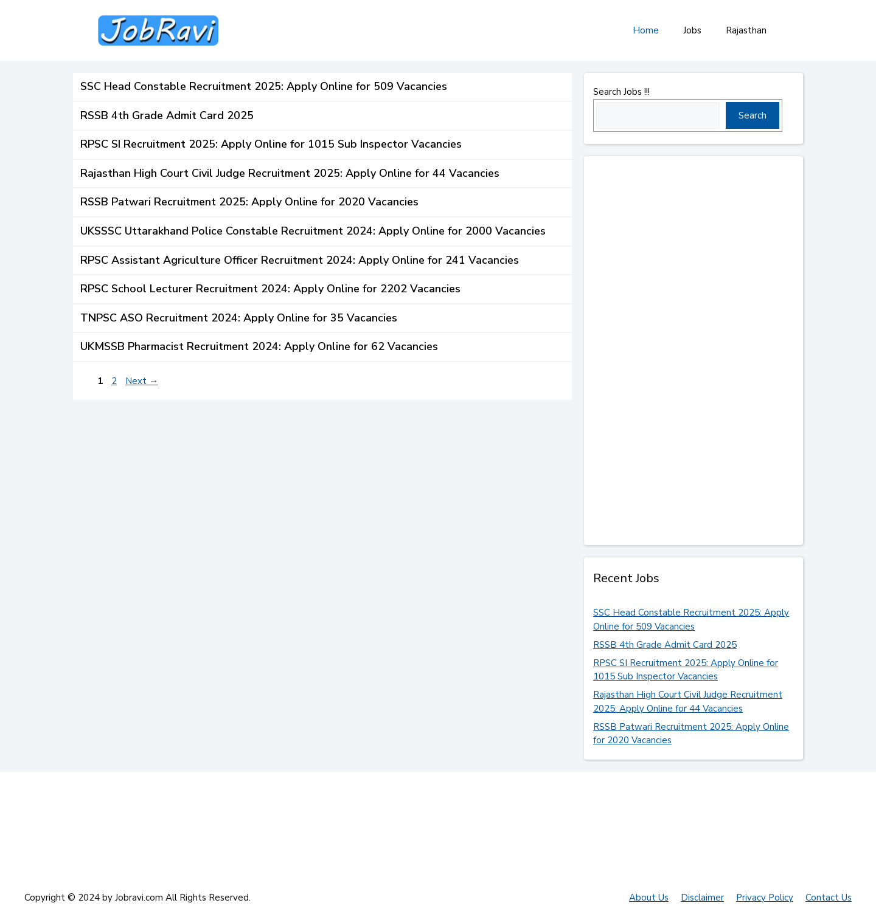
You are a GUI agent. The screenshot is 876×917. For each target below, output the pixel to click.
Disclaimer (702, 897)
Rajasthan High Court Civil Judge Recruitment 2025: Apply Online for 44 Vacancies (289, 173)
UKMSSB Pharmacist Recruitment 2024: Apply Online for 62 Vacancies (259, 346)
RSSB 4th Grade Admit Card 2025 (167, 115)
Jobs (692, 30)
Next (141, 381)
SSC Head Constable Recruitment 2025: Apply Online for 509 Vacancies (263, 86)
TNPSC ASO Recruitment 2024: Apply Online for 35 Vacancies (238, 318)
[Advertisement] (684, 350)
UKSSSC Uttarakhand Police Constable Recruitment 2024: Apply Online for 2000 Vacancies (313, 231)
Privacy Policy (764, 897)
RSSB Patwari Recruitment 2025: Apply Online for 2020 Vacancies (249, 201)
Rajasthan (746, 30)
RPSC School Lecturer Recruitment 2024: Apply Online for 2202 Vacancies (270, 288)
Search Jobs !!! (621, 92)
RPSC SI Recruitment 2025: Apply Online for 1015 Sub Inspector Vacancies (271, 144)
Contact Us (828, 897)
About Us (649, 897)
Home (646, 30)
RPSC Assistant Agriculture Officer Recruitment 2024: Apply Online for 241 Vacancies (299, 260)
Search (752, 115)
